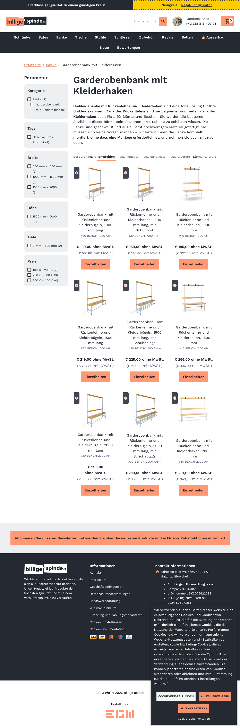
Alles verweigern (215, 696)
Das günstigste (155, 157)
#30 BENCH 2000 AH (95, 455)
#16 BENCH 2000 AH (193, 461)
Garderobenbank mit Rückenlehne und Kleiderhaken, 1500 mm (194, 335)
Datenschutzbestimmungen (110, 594)
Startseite (32, 65)
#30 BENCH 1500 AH (95, 348)
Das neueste (129, 157)
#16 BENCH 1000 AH (193, 235)
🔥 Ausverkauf (213, 37)
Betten (187, 37)
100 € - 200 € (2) (45, 270)
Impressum (98, 580)
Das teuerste (180, 157)
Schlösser (122, 37)
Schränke (22, 37)
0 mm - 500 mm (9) (47, 245)
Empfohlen (106, 157)
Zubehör (146, 37)
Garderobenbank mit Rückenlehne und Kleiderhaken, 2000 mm (194, 448)
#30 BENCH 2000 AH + (144, 461)
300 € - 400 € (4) (45, 280)
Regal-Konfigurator (196, 5)
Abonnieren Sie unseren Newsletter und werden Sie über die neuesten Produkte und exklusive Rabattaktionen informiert (120, 538)
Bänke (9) (39, 99)
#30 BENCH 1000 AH (95, 235)
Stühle (100, 37)
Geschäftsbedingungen (106, 587)
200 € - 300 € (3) (45, 275)
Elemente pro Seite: (208, 157)
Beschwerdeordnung (105, 601)
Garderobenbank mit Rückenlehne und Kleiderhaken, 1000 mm (194, 222)
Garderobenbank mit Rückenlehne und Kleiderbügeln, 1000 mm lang (95, 222)
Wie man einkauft (103, 608)
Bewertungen (128, 47)
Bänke (61, 37)
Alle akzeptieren (193, 708)
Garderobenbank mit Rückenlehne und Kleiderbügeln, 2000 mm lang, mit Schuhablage (145, 445)
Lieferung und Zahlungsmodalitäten (116, 615)
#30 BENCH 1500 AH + (145, 348)
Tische (81, 37)
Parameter (36, 77)
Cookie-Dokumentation (107, 629)
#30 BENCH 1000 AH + (144, 235)
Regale (167, 37)
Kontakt (95, 572)
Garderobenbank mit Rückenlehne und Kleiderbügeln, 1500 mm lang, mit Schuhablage (145, 332)
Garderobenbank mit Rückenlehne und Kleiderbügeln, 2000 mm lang (95, 442)
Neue (104, 47)
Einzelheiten (95, 264)
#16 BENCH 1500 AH (193, 348)
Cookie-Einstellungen (106, 622)
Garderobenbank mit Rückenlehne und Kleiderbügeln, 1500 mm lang (95, 335)
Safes (43, 37)
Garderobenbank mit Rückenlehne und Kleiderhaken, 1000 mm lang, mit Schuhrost (145, 219)
